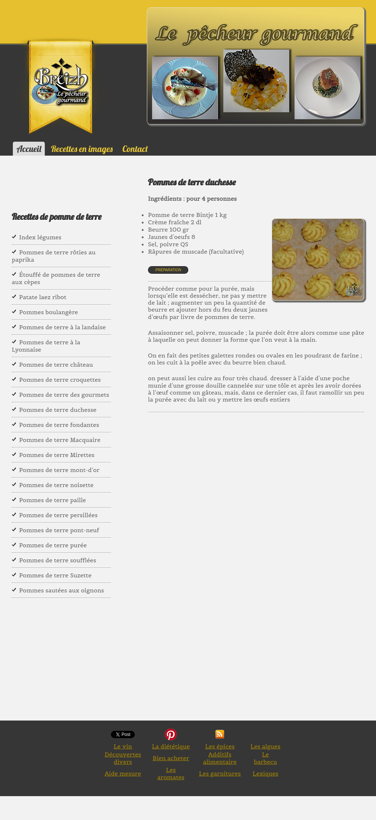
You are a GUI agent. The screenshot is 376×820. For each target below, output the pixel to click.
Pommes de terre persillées (58, 515)
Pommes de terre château (56, 364)
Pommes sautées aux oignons (61, 590)
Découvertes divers (123, 758)
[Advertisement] (262, 496)
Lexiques (265, 773)
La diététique (171, 746)
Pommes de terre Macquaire (60, 439)
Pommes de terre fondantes (59, 424)
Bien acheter (171, 758)
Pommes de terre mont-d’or (59, 470)
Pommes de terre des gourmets (64, 394)
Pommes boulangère (48, 312)
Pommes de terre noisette (56, 485)
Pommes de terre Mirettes (56, 454)
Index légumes (40, 237)
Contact (135, 148)
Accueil (29, 148)
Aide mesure (123, 773)
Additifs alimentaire (220, 758)
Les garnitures (220, 773)
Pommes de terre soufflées (57, 560)
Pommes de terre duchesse (58, 409)
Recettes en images (82, 148)
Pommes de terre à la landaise (62, 327)
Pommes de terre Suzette (55, 575)
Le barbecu (265, 758)
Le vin (122, 746)
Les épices (220, 746)
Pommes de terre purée (53, 545)
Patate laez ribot (42, 297)
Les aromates (170, 773)
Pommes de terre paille (52, 500)
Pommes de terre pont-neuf (59, 530)
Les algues (265, 746)
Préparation (168, 270)
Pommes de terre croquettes (60, 379)
